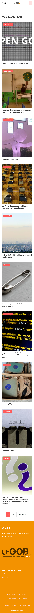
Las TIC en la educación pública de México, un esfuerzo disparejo (15, 207)
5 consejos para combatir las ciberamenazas (12, 305)
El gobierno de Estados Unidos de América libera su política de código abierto (15, 355)
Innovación (7, 167)
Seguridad (6, 265)
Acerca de (5, 577)
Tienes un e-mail (8, 450)
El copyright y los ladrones (11, 404)
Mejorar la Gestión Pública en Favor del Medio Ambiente (17, 256)
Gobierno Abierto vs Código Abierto (15, 63)
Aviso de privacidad (10, 605)
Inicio (4, 574)
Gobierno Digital (8, 71)
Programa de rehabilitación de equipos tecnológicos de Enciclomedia (16, 111)
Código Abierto (8, 24)
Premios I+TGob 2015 (10, 159)
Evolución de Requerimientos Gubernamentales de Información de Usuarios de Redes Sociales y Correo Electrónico (15, 500)
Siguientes (22, 514)
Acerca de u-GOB (25, 605)
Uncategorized (8, 216)
